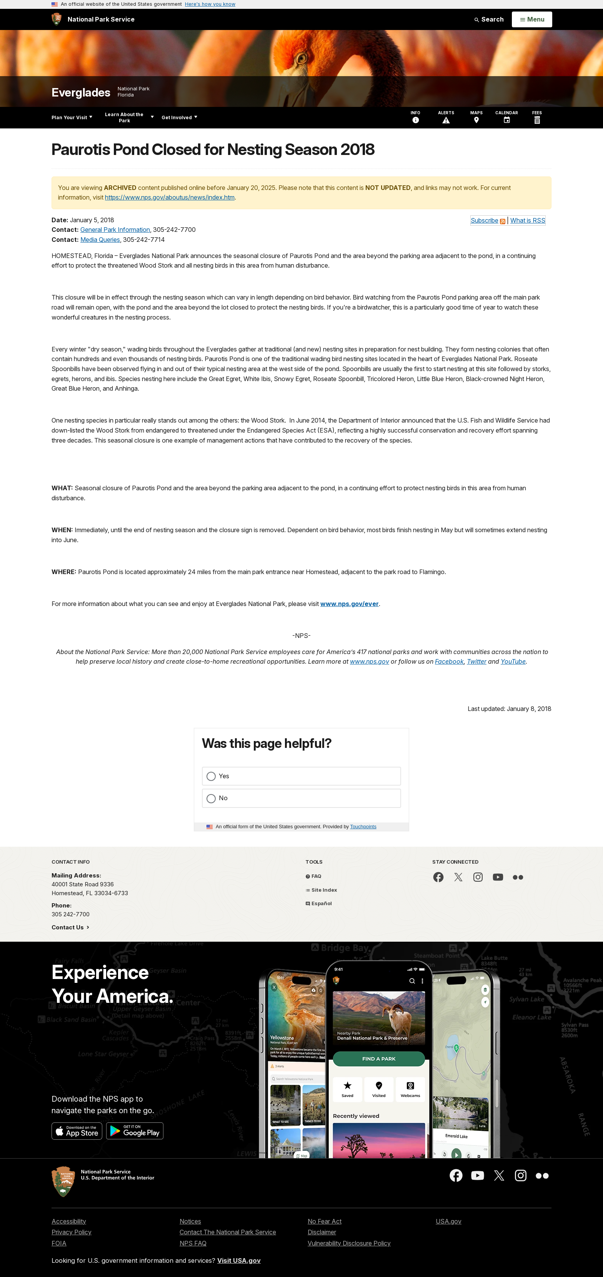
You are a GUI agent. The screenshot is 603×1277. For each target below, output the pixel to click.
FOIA (59, 1243)
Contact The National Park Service (228, 1232)
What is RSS (527, 220)
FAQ (313, 876)
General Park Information (115, 229)
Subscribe (484, 220)
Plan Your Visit (72, 117)
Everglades (81, 92)
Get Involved (179, 117)
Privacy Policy (72, 1232)
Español (318, 903)
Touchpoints (363, 826)
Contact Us (68, 927)
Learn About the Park (129, 117)
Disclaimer (322, 1232)
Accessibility (69, 1221)
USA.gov (448, 1221)
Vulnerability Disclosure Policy (349, 1243)
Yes (224, 776)
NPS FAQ (193, 1243)
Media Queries (100, 239)
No (223, 798)
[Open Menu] (532, 20)
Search (489, 19)
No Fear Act (324, 1221)
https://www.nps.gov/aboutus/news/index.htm (170, 197)
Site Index (321, 890)
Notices (190, 1221)
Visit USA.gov (239, 1260)
